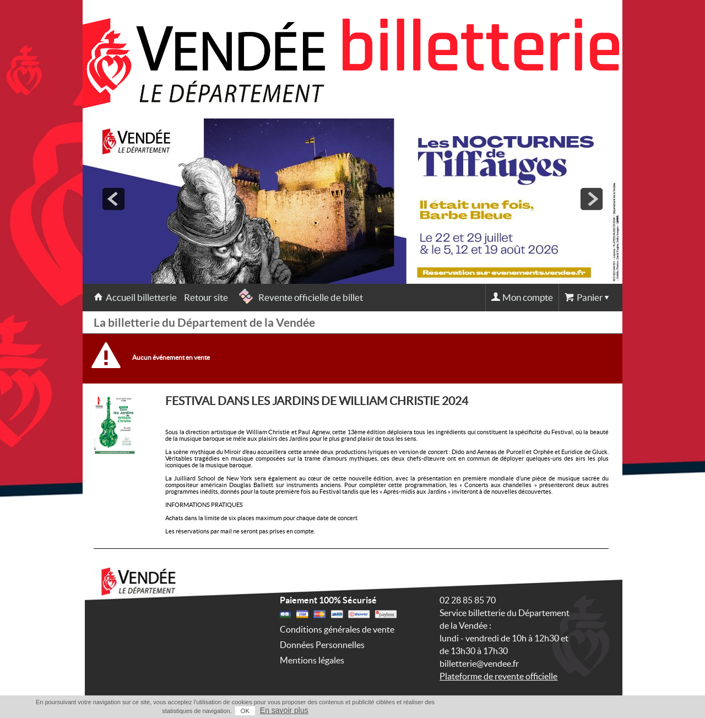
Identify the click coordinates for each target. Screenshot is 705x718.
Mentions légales (312, 660)
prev (113, 198)
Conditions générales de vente (337, 629)
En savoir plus (284, 710)
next (591, 198)
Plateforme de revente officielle (498, 676)
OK (245, 711)
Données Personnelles (322, 645)
